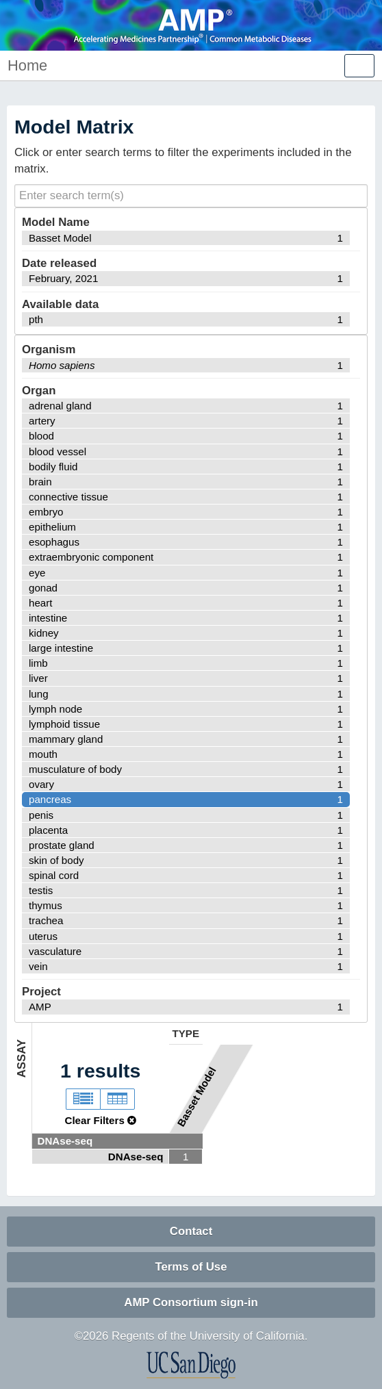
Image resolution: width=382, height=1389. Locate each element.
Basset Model (196, 1097)
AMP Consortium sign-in (190, 1302)
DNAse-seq (65, 1141)
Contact (191, 1231)
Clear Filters (100, 1120)
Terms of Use (191, 1266)
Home (27, 65)
